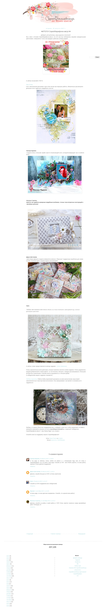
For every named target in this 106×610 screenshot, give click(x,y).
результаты (54, 440)
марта (8, 564)
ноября (8, 572)
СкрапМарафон (61, 440)
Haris (31, 481)
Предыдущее (81, 533)
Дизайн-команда (77, 558)
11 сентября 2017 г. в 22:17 (48, 500)
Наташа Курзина (35, 458)
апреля (8, 562)
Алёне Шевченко (62, 366)
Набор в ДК (77, 566)
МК (78, 563)
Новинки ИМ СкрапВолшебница (77, 568)
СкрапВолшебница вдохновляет (77, 572)
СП (77, 575)
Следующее (30, 533)
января (8, 568)
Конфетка (77, 562)
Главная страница (56, 533)
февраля (9, 566)
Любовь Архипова (31, 379)
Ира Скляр (29, 84)
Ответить (32, 466)
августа (9, 578)
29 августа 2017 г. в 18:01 (47, 458)
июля (8, 556)
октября (9, 574)
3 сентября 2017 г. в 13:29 (42, 491)
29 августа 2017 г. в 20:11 (47, 471)
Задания (77, 560)
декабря (9, 570)
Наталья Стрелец (35, 500)
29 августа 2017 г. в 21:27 (40, 481)
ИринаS (32, 491)
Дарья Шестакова (35, 471)
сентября (9, 576)
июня (8, 558)
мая (8, 560)
